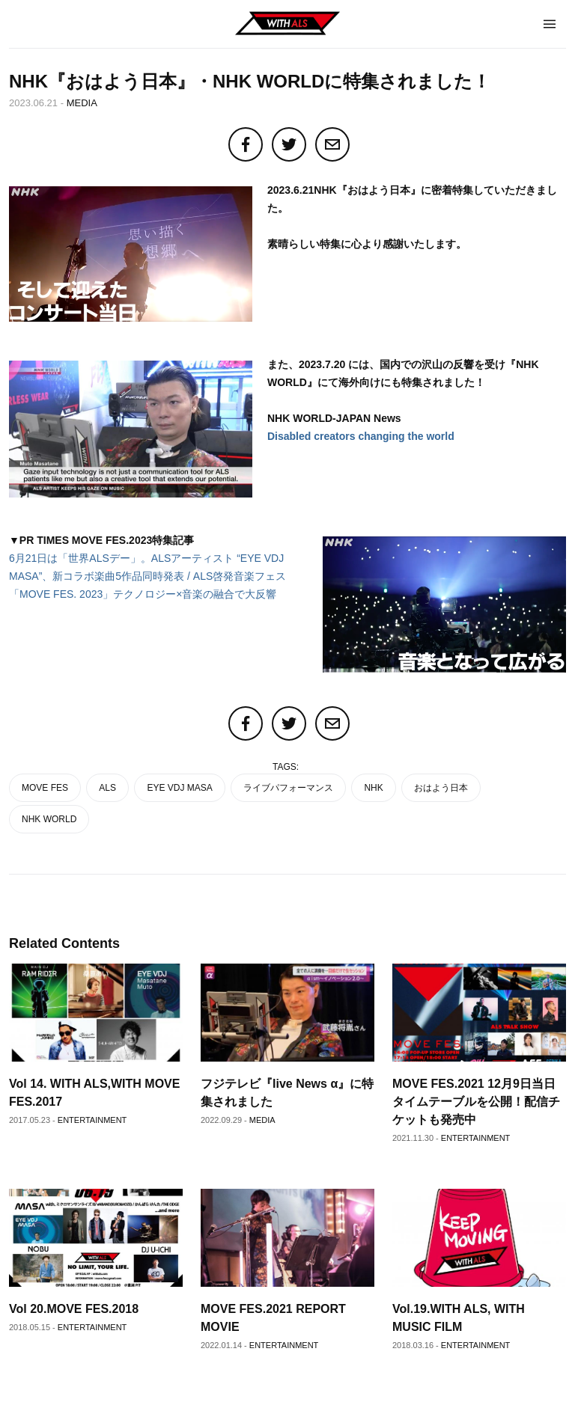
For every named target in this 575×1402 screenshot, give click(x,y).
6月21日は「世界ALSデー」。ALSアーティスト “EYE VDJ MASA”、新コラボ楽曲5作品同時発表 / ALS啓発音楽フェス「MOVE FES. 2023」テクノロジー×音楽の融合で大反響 (147, 576)
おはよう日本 (441, 788)
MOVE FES (45, 788)
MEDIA (82, 102)
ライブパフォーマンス (288, 788)
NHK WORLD (49, 819)
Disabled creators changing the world (360, 436)
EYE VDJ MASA (179, 788)
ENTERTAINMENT (92, 1119)
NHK (373, 788)
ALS (107, 788)
